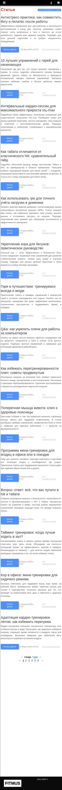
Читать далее (9, 49)
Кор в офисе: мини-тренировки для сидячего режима (29, 577)
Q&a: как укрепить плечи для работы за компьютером (30, 331)
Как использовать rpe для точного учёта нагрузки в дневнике (28, 200)
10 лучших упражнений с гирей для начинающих (29, 63)
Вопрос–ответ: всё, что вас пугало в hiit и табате (30, 492)
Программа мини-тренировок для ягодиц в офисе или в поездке (27, 452)
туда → (36, 656)
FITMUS (12, 783)
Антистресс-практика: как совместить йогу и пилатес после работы (31, 19)
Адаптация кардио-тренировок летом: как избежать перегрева (26, 619)
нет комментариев (51, 49)
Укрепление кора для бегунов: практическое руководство (25, 246)
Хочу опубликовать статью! (49, 10)
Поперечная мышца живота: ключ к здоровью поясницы (29, 410)
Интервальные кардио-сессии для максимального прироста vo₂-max (28, 108)
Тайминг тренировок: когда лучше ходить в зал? (28, 534)
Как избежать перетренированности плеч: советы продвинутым (30, 370)
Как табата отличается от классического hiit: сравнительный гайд (28, 156)
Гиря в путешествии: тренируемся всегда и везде (28, 288)
